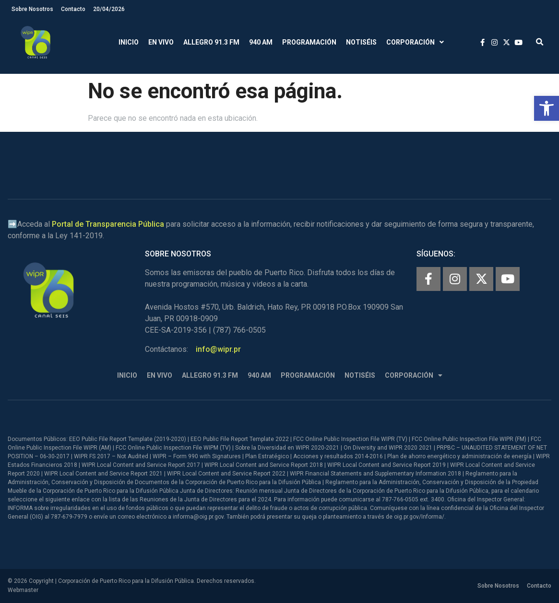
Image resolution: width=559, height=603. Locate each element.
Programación (309, 42)
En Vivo (161, 42)
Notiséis (361, 42)
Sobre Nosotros (32, 9)
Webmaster (23, 590)
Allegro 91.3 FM (211, 42)
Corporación (415, 42)
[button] (546, 108)
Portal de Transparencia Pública (108, 224)
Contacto (73, 9)
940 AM (261, 42)
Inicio (129, 42)
